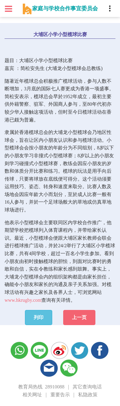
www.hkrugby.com (23, 300)
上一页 (79, 317)
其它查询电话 (87, 386)
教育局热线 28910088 (41, 386)
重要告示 (60, 394)
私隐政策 (88, 394)
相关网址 (32, 394)
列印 (38, 317)
